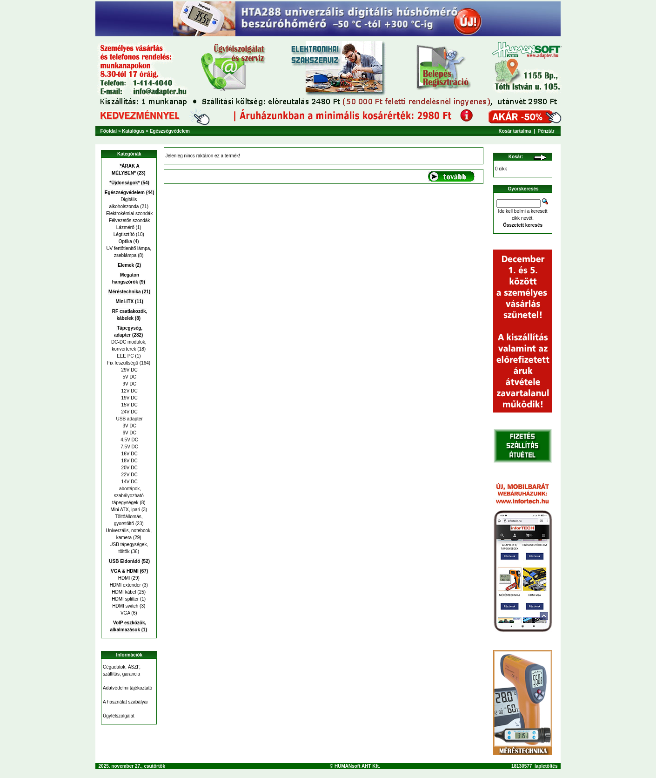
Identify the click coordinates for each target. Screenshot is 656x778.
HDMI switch (125, 606)
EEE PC (125, 356)
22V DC (129, 474)
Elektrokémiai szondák (129, 213)
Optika (125, 241)
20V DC (129, 467)
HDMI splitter (125, 599)
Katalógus (133, 131)
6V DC (128, 432)
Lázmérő (125, 227)
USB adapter (129, 418)
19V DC (129, 397)
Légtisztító (124, 234)
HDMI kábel (124, 592)
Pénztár (546, 131)
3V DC (128, 425)
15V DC (129, 404)
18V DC (129, 460)
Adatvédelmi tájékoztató (127, 687)
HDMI (124, 578)
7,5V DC (128, 446)
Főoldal (108, 131)
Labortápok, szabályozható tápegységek (128, 495)
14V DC (129, 481)
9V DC (128, 383)
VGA (125, 613)
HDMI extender (125, 585)
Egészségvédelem (170, 131)
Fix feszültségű (122, 362)
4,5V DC (128, 439)
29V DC (129, 369)
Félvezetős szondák (128, 220)
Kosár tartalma (515, 131)
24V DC (129, 411)
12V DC (129, 390)
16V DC (129, 453)
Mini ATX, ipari (125, 509)
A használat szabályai (125, 701)
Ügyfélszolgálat (118, 715)
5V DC (128, 376)
